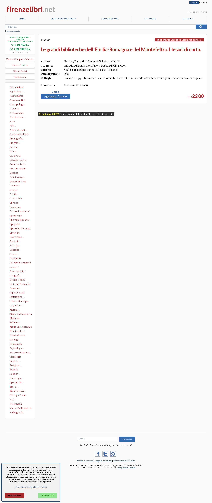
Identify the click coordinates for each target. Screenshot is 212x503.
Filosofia (14, 250)
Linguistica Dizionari (16, 305)
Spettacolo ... (17, 382)
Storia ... (14, 386)
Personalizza (14, 495)
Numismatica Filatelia (17, 331)
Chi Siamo (150, 19)
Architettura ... (17, 117)
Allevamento (16, 96)
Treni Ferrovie (17, 391)
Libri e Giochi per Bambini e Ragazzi (19, 301)
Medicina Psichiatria (21, 314)
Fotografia (15, 258)
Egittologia (16, 215)
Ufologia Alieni (18, 395)
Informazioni (110, 19)
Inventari (14, 288)
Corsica (14, 173)
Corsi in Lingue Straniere (18, 169)
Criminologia (17, 177)
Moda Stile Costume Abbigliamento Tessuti (21, 327)
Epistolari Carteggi (20, 228)
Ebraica (14, 202)
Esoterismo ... (17, 237)
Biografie (15, 143)
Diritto (13, 194)
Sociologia (15, 378)
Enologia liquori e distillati (19, 220)
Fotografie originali (20, 262)
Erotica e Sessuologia (16, 233)
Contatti (188, 19)
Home (21, 19)
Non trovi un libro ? (63, 19)
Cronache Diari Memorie (18, 181)
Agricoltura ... (17, 91)
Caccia (13, 147)
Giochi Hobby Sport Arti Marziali (20, 280)
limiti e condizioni (20, 52)
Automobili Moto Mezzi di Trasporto (20, 134)
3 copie (55, 92)
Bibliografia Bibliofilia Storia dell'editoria (19, 139)
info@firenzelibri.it (126, 468)
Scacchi (14, 369)
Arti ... (13, 125)
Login (191, 12)
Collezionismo (17, 164)
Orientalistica (17, 335)
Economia (15, 207)
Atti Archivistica (18, 130)
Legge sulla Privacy (103, 461)
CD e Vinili (15, 155)
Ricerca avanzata (12, 31)
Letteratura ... (17, 297)
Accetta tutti (47, 495)
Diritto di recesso (85, 461)
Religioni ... (15, 365)
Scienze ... (15, 374)
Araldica (14, 108)
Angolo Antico (17, 100)
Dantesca (15, 185)
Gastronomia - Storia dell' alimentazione (18, 271)
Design (13, 190)
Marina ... (14, 309)
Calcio (13, 151)
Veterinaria (16, 404)
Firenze (14, 254)
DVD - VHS (16, 198)
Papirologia (16, 348)
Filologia (14, 245)
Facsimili (14, 241)
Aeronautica (16, 87)
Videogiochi (16, 412)
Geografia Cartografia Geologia (16, 275)
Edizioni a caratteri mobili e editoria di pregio (20, 211)
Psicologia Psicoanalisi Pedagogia (16, 357)
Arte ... (13, 121)
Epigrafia (15, 224)
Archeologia (16, 113)
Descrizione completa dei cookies (31, 487)
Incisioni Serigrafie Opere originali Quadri (20, 284)
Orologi (14, 339)
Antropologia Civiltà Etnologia (19, 104)
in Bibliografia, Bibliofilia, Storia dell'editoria (76, 114)
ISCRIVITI (127, 439)
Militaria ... (15, 322)
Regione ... (15, 361)
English (204, 2)
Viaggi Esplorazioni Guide (20, 408)
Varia (12, 399)
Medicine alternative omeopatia (15, 318)
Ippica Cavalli (17, 292)
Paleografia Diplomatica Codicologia (16, 344)
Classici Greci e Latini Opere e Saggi (20, 160)
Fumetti (14, 267)
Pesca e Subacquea (20, 352)
